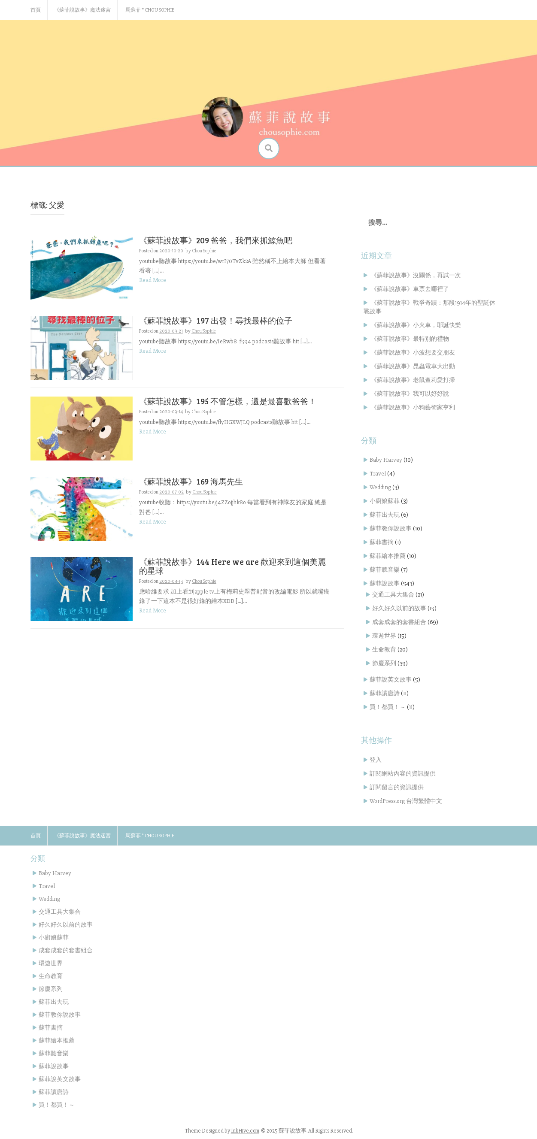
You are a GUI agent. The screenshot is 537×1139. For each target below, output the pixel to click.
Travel (378, 473)
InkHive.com (245, 1130)
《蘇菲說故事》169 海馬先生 (191, 481)
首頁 (35, 10)
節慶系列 (384, 663)
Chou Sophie (204, 251)
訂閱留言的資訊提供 (397, 787)
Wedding (380, 487)
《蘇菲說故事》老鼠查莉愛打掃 (413, 380)
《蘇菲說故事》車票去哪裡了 (410, 289)
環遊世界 (384, 635)
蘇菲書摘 (382, 542)
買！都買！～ (388, 707)
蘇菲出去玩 (385, 514)
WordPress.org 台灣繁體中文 (406, 801)
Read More (152, 280)
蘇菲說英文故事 (391, 679)
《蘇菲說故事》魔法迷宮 (82, 10)
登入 (376, 759)
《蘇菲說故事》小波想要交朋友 (413, 352)
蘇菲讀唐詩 (385, 693)
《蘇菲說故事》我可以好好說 (410, 393)
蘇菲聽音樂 (385, 569)
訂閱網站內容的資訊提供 (403, 773)
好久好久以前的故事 (399, 608)
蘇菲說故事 (385, 583)
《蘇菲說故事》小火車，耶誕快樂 (416, 325)
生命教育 (384, 649)
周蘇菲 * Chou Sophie (149, 10)
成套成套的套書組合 (399, 622)
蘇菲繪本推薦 (388, 556)
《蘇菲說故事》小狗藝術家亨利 (413, 407)
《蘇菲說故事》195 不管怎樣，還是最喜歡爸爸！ (227, 401)
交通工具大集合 (393, 594)
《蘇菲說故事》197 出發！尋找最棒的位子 (215, 320)
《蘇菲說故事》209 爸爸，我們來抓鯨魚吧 (215, 240)
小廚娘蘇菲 (385, 501)
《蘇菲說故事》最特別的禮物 (410, 338)
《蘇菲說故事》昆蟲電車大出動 (413, 366)
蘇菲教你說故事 (391, 528)
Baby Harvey (386, 459)
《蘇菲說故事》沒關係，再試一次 (416, 275)
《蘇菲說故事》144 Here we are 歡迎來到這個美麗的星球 (232, 566)
